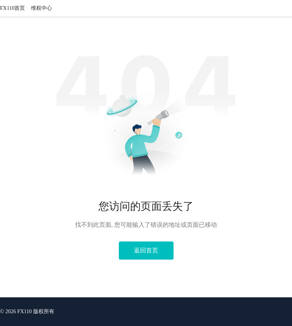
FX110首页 (12, 8)
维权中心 (41, 8)
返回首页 (146, 250)
